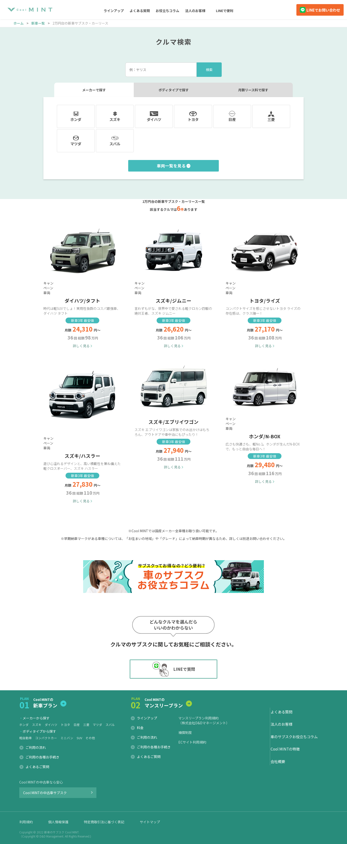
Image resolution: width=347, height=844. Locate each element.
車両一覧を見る (171, 166)
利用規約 (26, 821)
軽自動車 (25, 738)
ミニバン (66, 738)
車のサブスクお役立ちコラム (294, 736)
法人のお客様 (195, 10)
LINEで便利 (224, 10)
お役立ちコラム (167, 10)
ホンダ (24, 724)
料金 (140, 727)
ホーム (18, 23)
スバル (110, 724)
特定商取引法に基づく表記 (104, 821)
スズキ (36, 724)
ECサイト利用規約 (192, 742)
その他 (90, 738)
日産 (76, 724)
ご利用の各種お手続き (42, 757)
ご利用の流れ (36, 747)
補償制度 (185, 732)
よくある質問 (140, 10)
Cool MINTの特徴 (285, 748)
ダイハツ (51, 724)
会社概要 (278, 761)
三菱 (86, 724)
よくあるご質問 (37, 766)
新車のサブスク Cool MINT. (61, 832)
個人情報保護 (58, 821)
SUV (79, 738)
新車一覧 (38, 23)
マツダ (97, 724)
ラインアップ (147, 718)
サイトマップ (150, 821)
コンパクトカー (46, 738)
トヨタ (65, 724)
